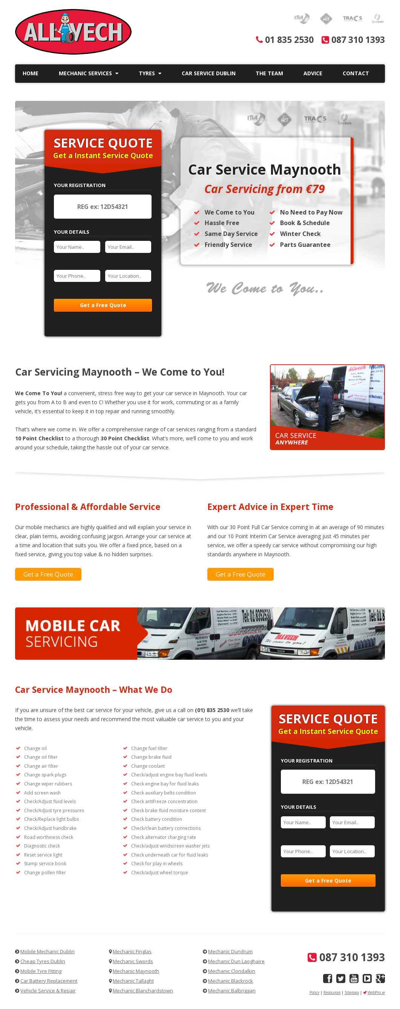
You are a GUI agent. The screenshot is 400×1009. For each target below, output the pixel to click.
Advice (312, 73)
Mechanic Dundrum (230, 951)
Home (30, 73)
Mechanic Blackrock (230, 980)
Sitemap (352, 992)
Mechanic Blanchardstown (143, 990)
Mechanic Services (88, 73)
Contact (356, 73)
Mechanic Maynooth (136, 971)
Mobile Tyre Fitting (40, 971)
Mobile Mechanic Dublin (47, 951)
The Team (269, 73)
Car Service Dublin (209, 73)
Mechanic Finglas (132, 951)
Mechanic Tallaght (133, 980)
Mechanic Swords (133, 961)
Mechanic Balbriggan (232, 990)
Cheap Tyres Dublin (42, 961)
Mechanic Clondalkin (231, 971)
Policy (314, 992)
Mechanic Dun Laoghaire (236, 961)
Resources (331, 992)
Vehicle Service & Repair (48, 990)
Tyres (150, 73)
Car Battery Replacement (48, 980)
